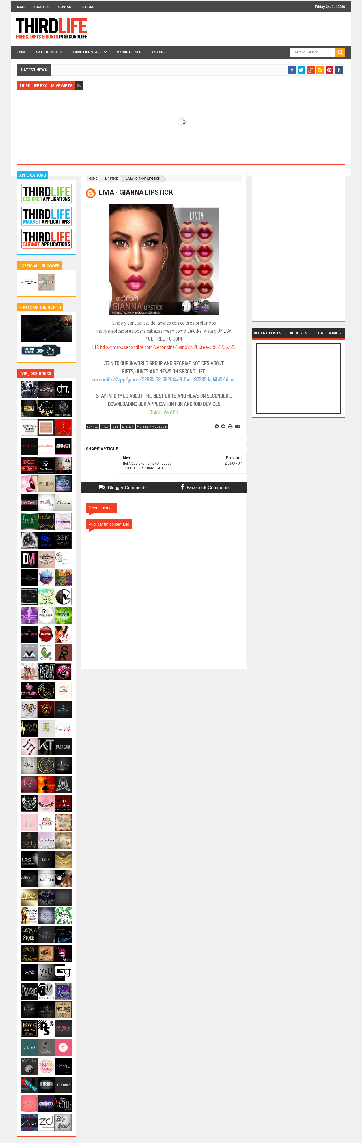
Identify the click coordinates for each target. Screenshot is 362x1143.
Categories (46, 52)
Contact (65, 6)
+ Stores (159, 52)
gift (115, 427)
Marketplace (129, 52)
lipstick (111, 178)
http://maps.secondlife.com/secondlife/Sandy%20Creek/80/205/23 (168, 347)
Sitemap (88, 6)
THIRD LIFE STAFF (86, 52)
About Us (41, 6)
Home (20, 6)
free (105, 427)
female (92, 427)
